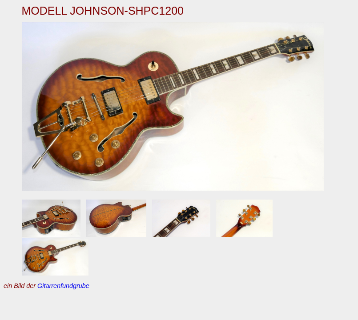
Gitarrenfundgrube (63, 285)
